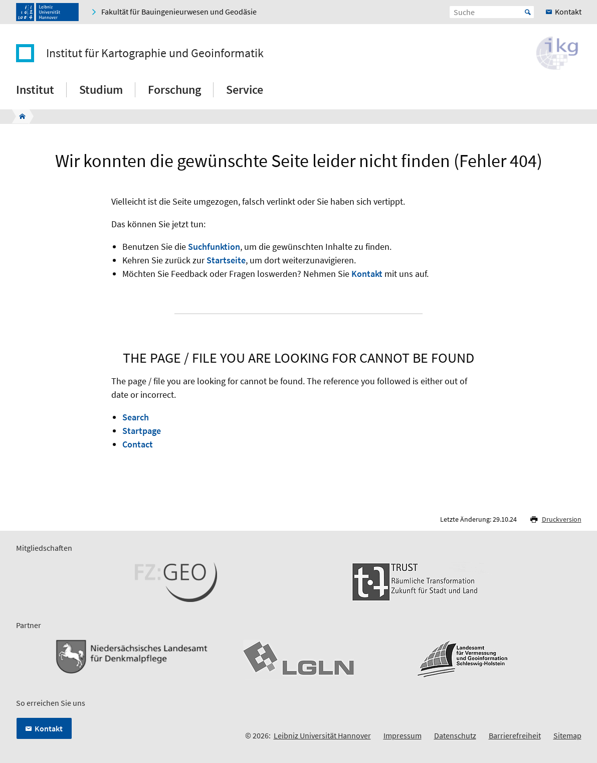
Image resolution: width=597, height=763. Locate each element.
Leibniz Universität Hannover (322, 735)
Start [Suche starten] (528, 12)
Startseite (226, 260)
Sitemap (567, 735)
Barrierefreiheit (515, 735)
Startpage (141, 430)
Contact (137, 444)
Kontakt (366, 273)
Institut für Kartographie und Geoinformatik (155, 53)
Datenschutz (455, 735)
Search (135, 417)
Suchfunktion (214, 246)
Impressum (402, 735)
